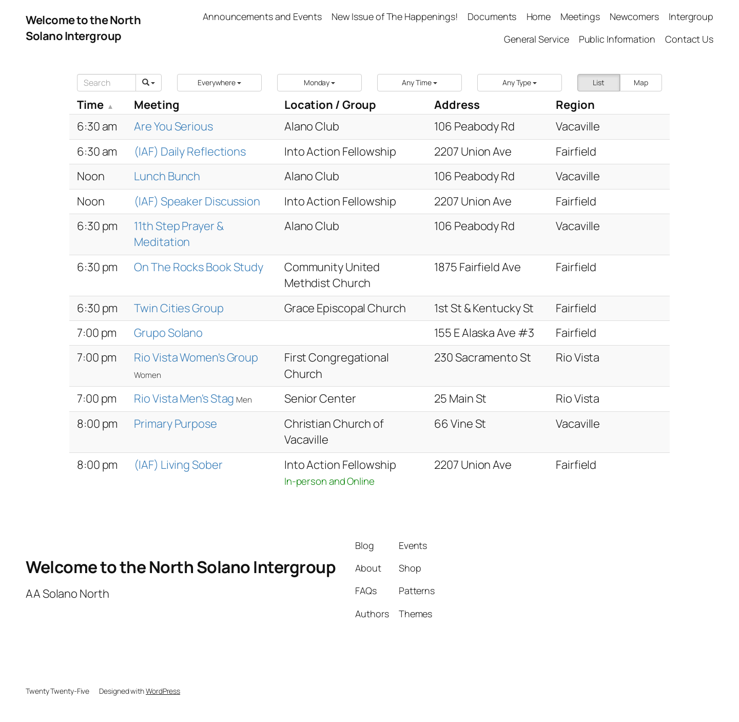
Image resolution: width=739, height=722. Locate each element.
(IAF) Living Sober (178, 464)
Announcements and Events (262, 16)
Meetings (579, 16)
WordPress (163, 691)
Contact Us (689, 39)
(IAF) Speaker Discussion (197, 201)
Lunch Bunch (167, 176)
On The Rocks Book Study (198, 267)
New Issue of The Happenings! (395, 16)
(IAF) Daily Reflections (190, 151)
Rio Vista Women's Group (196, 357)
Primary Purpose (175, 423)
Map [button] (641, 82)
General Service (536, 39)
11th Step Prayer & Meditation (178, 234)
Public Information (617, 39)
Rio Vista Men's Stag (185, 398)
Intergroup (691, 16)
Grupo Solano (168, 332)
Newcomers (634, 16)
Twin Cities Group (178, 308)
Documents (492, 16)
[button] (219, 82)
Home (539, 16)
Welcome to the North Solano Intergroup (83, 28)
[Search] (106, 82)
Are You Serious (173, 126)
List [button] (599, 82)
